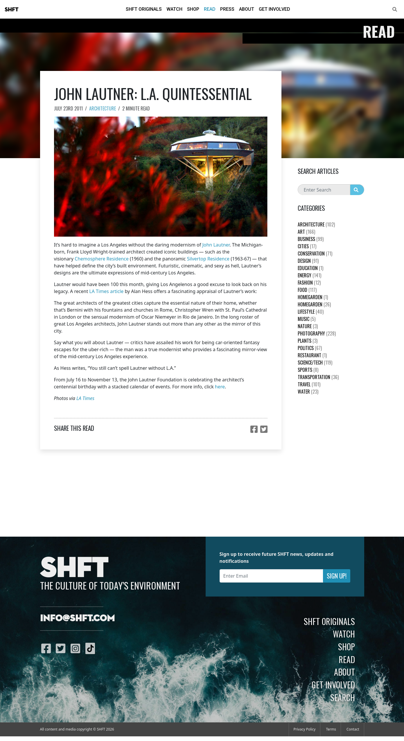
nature (308, 326)
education (310, 268)
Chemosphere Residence (102, 259)
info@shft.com (77, 618)
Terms (331, 729)
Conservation (315, 253)
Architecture (102, 108)
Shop (193, 9)
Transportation (318, 377)
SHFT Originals (144, 9)
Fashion (309, 282)
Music (306, 318)
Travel (309, 384)
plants (307, 340)
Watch (174, 9)
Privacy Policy (305, 729)
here (220, 386)
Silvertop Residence (208, 259)
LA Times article (106, 291)
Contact (352, 729)
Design (308, 260)
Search (342, 697)
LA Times (85, 398)
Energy (309, 275)
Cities (307, 246)
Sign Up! (336, 575)
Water (308, 391)
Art (306, 231)
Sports (308, 369)
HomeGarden (313, 297)
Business (311, 238)
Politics (310, 347)
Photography (317, 333)
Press (227, 9)
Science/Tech (315, 362)
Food (307, 289)
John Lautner (215, 245)
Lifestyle (311, 311)
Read (210, 9)
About (246, 9)
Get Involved (274, 9)
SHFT (12, 10)
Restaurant (312, 355)
